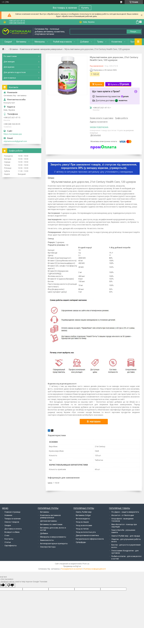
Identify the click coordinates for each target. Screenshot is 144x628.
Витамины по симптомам (51, 524)
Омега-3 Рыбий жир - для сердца (125, 536)
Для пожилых (10, 78)
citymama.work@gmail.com (15, 141)
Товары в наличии (12, 519)
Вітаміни (14, 49)
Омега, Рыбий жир (84, 512)
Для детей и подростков (15, 72)
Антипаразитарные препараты (54, 543)
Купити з (120, 84)
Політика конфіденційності (95, 569)
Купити (98, 84)
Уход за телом (82, 529)
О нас (6, 535)
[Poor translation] (10, 585)
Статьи (7, 542)
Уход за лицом (82, 522)
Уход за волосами (84, 525)
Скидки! (8, 42)
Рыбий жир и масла (62, 42)
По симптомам (10, 56)
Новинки (8, 515)
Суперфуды (81, 542)
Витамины (21, 42)
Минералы (40, 42)
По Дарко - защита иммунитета (125, 512)
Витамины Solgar (83, 515)
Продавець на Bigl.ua (72, 566)
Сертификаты (10, 545)
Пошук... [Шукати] (133, 31)
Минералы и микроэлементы (53, 537)
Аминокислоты (47, 540)
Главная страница (12, 512)
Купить (85, 7)
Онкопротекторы (48, 547)
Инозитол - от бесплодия (122, 515)
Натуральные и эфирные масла (90, 539)
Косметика (117, 42)
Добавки (84, 42)
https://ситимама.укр (13, 134)
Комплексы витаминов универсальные (50, 516)
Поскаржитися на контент (71, 569)
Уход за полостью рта (86, 532)
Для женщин (9, 62)
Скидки (7, 525)
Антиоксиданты (83, 519)
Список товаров (11, 522)
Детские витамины (48, 521)
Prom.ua (86, 564)
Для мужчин (9, 67)
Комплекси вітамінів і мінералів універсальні (41, 49)
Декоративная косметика (87, 535)
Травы (100, 42)
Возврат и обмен (12, 532)
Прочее (133, 42)
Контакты (8, 539)
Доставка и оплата (13, 529)
